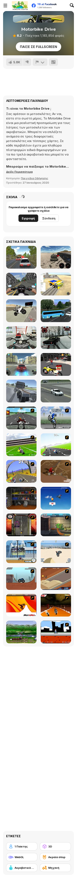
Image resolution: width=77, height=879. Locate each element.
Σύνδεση (48, 218)
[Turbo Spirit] (56, 444)
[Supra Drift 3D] (21, 364)
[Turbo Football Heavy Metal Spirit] (21, 444)
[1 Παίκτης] (21, 846)
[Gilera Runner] (21, 524)
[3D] (55, 846)
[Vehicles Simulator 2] (56, 284)
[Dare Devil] (21, 551)
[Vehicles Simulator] (56, 257)
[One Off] (21, 498)
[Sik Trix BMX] (56, 632)
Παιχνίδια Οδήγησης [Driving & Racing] (34, 178)
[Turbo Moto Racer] (21, 337)
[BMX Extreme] (56, 524)
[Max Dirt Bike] (21, 605)
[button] (19, 171)
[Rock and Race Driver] (56, 391)
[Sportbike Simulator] (21, 310)
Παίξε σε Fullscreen (38, 47)
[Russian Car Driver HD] (21, 257)
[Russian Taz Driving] (56, 337)
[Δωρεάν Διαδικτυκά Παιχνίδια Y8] (19, 5)
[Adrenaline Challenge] (56, 471)
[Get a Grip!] (56, 418)
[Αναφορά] (40, 62)
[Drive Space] (21, 391)
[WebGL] (21, 857)
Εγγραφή (28, 218)
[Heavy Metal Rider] (21, 418)
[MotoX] (56, 578)
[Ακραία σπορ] (55, 857)
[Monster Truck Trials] (21, 578)
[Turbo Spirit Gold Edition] (21, 471)
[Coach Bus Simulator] (56, 310)
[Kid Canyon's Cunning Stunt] (56, 498)
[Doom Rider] (56, 605)
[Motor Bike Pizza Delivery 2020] (56, 364)
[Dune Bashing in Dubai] (56, 551)
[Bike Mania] (21, 632)
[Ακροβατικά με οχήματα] (21, 868)
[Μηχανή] (55, 868)
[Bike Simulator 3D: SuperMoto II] (21, 284)
